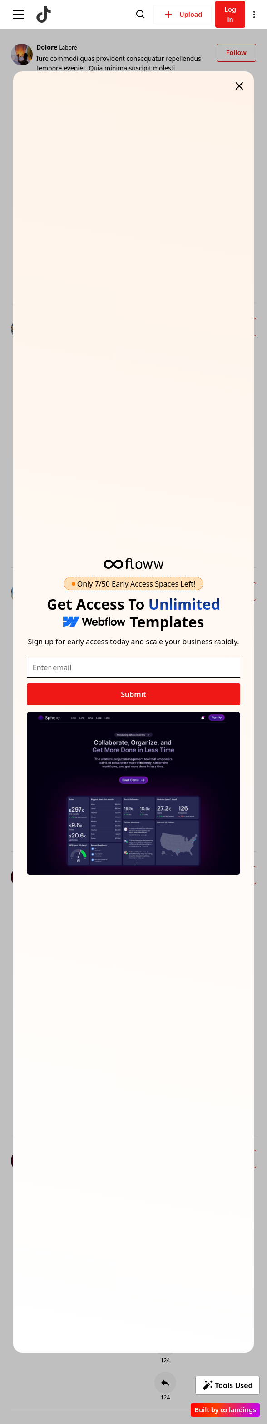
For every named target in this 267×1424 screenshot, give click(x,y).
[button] (254, 14)
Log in (230, 14)
